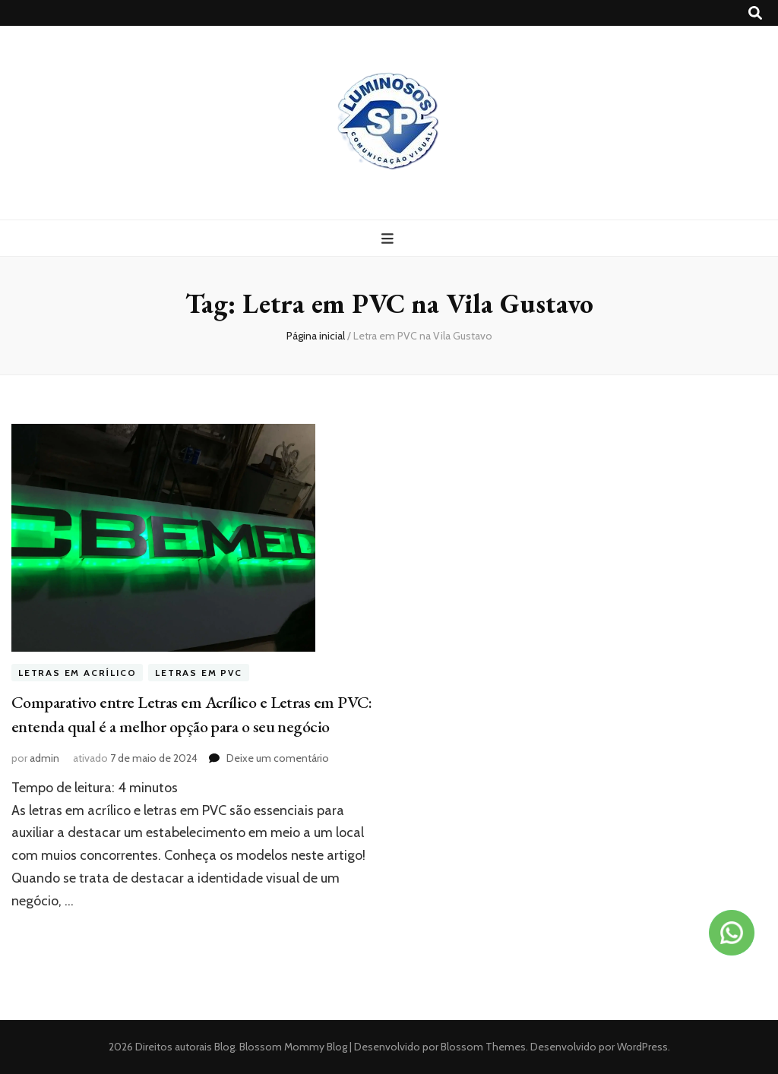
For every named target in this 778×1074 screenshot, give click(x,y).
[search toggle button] (755, 13)
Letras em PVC (198, 672)
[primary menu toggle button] (389, 239)
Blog (224, 1046)
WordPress (642, 1046)
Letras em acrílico (77, 672)
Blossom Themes (482, 1046)
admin (44, 758)
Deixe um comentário (277, 758)
